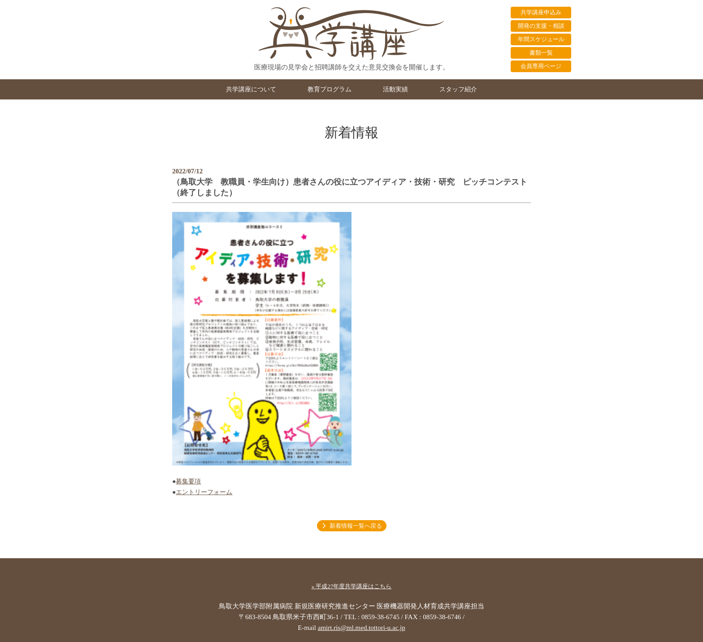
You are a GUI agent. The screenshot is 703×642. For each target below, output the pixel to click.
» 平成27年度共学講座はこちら (352, 586)
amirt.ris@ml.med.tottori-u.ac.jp (361, 627)
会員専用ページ (541, 66)
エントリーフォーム (204, 492)
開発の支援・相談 (541, 25)
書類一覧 (541, 52)
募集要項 (188, 481)
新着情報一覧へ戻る (356, 525)
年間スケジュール (541, 39)
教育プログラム (330, 89)
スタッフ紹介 (458, 89)
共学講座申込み (541, 12)
